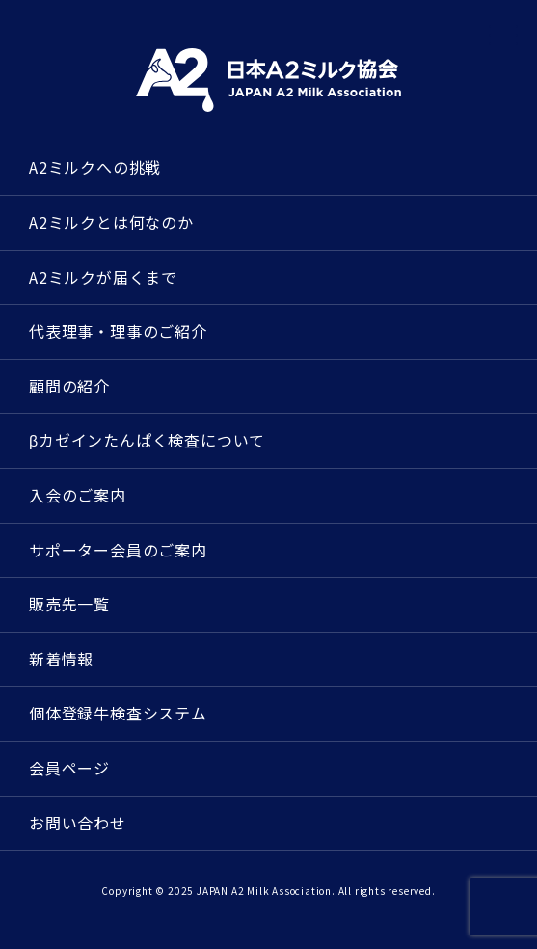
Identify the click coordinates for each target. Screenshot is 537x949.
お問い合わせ (77, 822)
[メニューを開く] (503, 35)
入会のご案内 (77, 494)
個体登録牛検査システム (118, 712)
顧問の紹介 (69, 385)
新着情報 (61, 658)
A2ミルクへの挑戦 (95, 166)
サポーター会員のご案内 (118, 549)
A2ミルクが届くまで (103, 276)
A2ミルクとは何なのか (111, 221)
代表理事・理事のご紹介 (118, 330)
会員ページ (69, 767)
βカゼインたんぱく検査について (147, 439)
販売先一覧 (69, 603)
